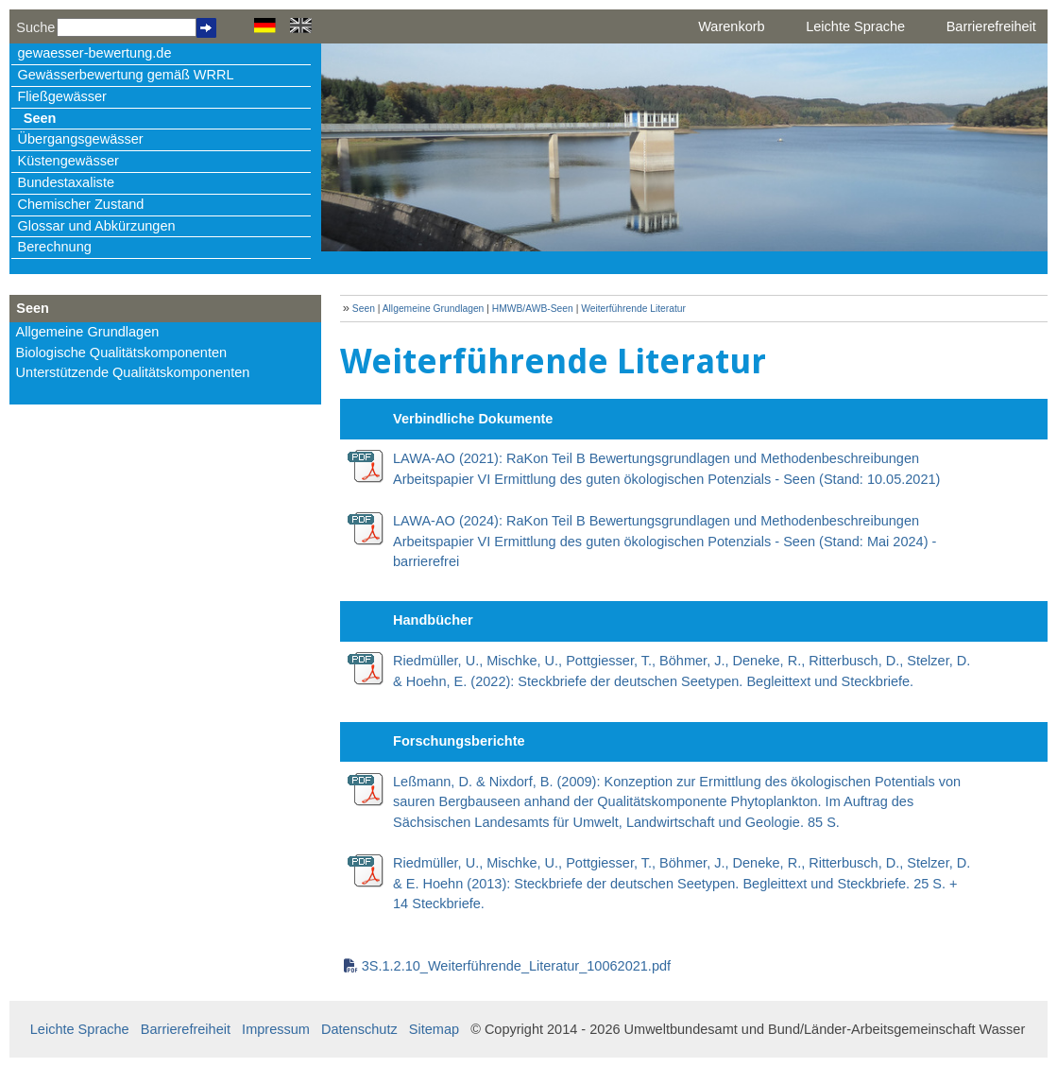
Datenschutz (359, 1029)
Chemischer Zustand (81, 204)
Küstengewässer (68, 160)
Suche (35, 27)
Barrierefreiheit (991, 26)
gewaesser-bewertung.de (95, 52)
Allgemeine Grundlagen (88, 331)
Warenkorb (731, 26)
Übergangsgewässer (81, 138)
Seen (40, 118)
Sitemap (434, 1029)
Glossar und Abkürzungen (97, 225)
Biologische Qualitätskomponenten (122, 352)
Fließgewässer (62, 96)
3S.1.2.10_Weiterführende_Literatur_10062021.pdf (516, 965)
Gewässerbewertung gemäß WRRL (126, 74)
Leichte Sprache (855, 26)
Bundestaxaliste (66, 182)
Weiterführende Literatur (633, 308)
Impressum (276, 1029)
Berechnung (55, 246)
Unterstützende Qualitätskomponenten (133, 372)
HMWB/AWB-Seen (532, 308)
